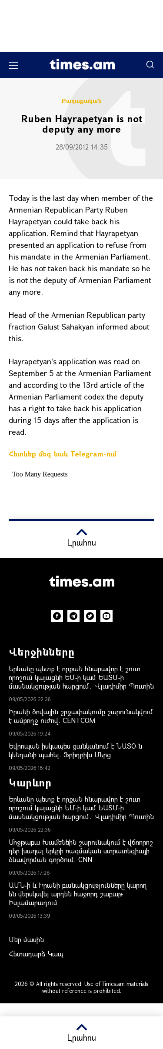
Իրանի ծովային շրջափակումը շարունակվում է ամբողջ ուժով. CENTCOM (81, 716)
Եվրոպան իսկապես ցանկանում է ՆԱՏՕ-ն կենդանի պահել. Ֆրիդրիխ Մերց (75, 750)
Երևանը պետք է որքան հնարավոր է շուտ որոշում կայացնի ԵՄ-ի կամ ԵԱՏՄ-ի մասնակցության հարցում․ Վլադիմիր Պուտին (81, 677)
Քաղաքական (81, 101)
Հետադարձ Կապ (36, 953)
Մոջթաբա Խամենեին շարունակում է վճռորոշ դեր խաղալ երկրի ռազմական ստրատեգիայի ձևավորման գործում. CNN (81, 850)
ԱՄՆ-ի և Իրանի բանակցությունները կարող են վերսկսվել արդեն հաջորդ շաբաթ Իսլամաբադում (77, 893)
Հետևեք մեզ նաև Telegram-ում (62, 453)
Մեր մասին (26, 939)
